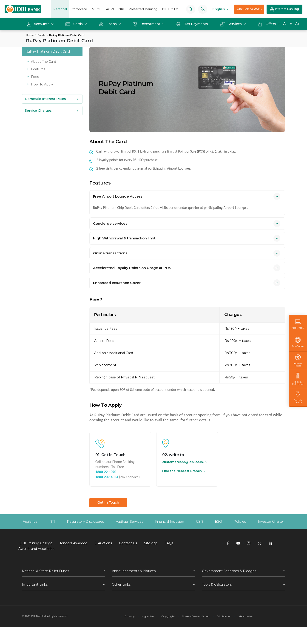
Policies (240, 521)
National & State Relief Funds (45, 571)
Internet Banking (284, 9)
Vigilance (30, 521)
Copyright (168, 616)
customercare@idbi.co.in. (183, 462)
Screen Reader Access (196, 616)
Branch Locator (298, 397)
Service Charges (38, 110)
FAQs (169, 543)
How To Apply (42, 84)
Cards (74, 24)
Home (30, 35)
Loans (108, 24)
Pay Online (298, 342)
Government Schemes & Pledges (229, 571)
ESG (218, 521)
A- (285, 24)
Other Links (121, 584)
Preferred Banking (143, 9)
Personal (60, 9)
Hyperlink (148, 616)
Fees (35, 77)
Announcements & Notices (134, 571)
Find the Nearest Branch (182, 471)
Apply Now (298, 324)
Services (231, 24)
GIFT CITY (170, 9)
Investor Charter (271, 521)
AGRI (110, 9)
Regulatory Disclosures (85, 521)
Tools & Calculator (298, 379)
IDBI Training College (35, 543)
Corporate (79, 9)
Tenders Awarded (73, 543)
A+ (297, 24)
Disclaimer (224, 616)
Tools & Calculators (217, 584)
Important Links (35, 584)
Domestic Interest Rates (45, 99)
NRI (121, 9)
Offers (267, 24)
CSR (199, 521)
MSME (96, 9)
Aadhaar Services (129, 521)
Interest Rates (298, 360)
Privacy (130, 616)
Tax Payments (192, 24)
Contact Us (128, 543)
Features (38, 69)
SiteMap (150, 543)
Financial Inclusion (169, 521)
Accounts (38, 24)
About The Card (43, 62)
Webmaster (245, 616)
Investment (147, 24)
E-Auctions (103, 543)
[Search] (191, 9)
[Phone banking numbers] (203, 9)
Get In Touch (108, 502)
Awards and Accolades (36, 549)
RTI (52, 521)
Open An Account (249, 8)
